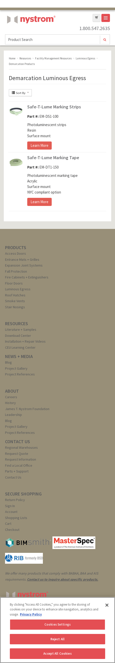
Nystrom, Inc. (30, 32)
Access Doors (15, 253)
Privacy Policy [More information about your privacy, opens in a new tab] (31, 614)
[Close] (106, 605)
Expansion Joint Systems (24, 265)
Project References (20, 374)
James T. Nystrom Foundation (27, 409)
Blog (8, 362)
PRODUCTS (15, 247)
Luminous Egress (18, 289)
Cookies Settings (57, 624)
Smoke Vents (15, 301)
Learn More (39, 145)
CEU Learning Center (20, 347)
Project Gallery (16, 368)
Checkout (12, 529)
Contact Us (13, 477)
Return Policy (15, 500)
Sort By (20, 93)
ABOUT (12, 391)
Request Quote (16, 453)
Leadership (13, 414)
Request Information (20, 459)
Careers (11, 397)
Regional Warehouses (21, 447)
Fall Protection (16, 271)
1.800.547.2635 (94, 28)
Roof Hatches (15, 295)
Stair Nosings (15, 307)
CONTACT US (17, 441)
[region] (57, 630)
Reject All (57, 639)
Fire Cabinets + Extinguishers (26, 277)
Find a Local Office (18, 465)
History (10, 402)
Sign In (10, 506)
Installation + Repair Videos (25, 341)
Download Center (18, 335)
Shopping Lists (16, 517)
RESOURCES (16, 323)
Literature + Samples (20, 329)
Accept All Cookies (57, 653)
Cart (8, 523)
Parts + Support (16, 471)
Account (11, 511)
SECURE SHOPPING (23, 494)
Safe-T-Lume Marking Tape (53, 157)
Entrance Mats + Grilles (22, 259)
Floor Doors (14, 283)
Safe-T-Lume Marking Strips (54, 107)
